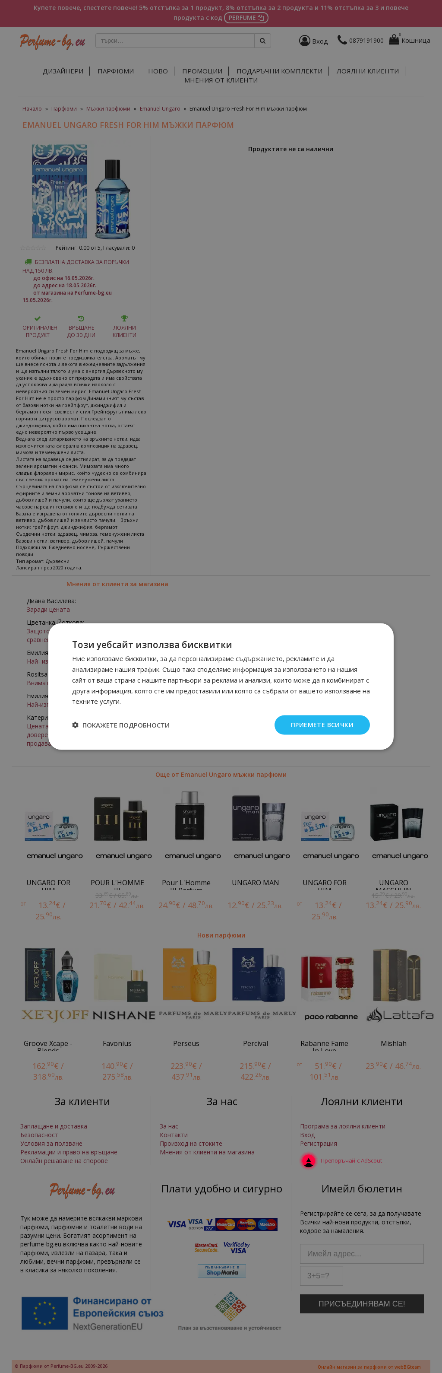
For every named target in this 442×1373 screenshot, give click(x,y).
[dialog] (221, 686)
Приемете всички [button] (322, 725)
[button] (121, 725)
